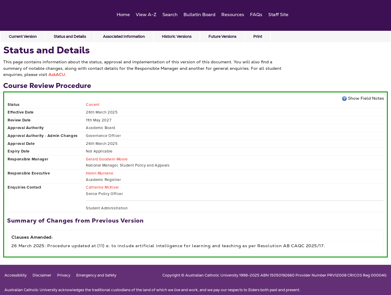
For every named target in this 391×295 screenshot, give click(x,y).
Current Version (23, 36)
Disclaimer (42, 275)
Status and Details (70, 36)
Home (123, 14)
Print (257, 36)
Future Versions (222, 36)
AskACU (56, 74)
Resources (232, 14)
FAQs (256, 14)
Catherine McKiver (102, 187)
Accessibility (15, 275)
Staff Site (278, 14)
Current (93, 104)
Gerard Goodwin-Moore (107, 159)
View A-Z (146, 14)
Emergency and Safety (96, 275)
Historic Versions (176, 36)
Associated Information (124, 36)
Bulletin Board (199, 14)
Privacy (63, 275)
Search (170, 14)
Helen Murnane (99, 173)
